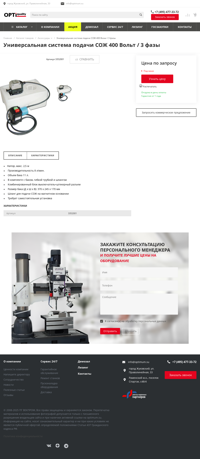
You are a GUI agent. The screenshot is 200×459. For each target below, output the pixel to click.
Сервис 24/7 (49, 361)
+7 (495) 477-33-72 (167, 12)
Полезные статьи (14, 390)
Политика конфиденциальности (23, 436)
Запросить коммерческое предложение (166, 112)
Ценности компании (16, 369)
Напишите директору (17, 374)
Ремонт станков (50, 378)
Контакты (84, 373)
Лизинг (83, 367)
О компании (12, 361)
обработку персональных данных (145, 321)
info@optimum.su (74, 3)
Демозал (84, 361)
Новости (9, 384)
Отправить (110, 331)
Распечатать (148, 86)
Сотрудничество (14, 379)
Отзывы (8, 395)
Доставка (46, 392)
